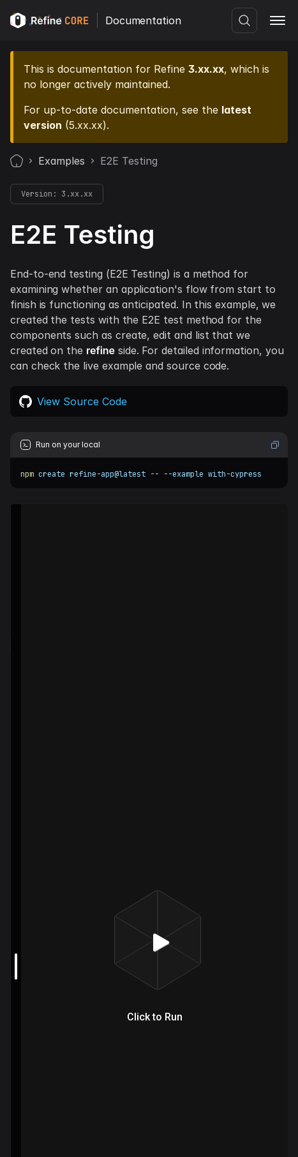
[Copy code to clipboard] (275, 444)
